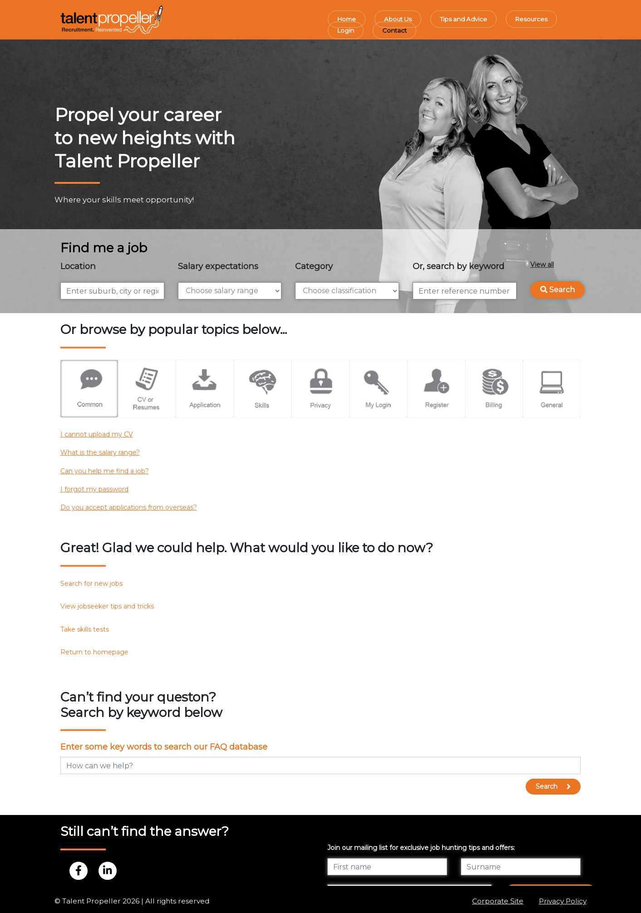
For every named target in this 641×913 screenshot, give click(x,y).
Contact (394, 30)
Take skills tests (84, 629)
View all (542, 264)
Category (314, 266)
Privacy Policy (563, 901)
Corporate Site (497, 901)
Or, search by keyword (458, 266)
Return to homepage (94, 652)
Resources (531, 19)
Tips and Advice (463, 19)
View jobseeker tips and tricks (107, 606)
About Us (398, 19)
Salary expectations (218, 266)
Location (78, 266)
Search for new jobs (91, 583)
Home (346, 19)
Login (345, 30)
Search (557, 289)
